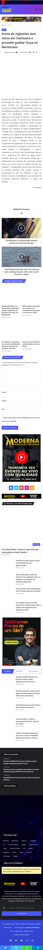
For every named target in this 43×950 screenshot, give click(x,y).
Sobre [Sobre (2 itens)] (21, 852)
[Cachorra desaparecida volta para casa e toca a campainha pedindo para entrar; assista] (8, 738)
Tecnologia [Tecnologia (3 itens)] (6, 856)
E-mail (4, 401)
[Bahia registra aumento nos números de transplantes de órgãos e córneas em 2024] (31, 294)
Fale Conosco (28, 931)
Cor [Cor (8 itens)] (4, 844)
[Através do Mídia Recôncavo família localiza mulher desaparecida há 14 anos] (8, 682)
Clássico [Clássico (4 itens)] (24, 841)
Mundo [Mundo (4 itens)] (30, 848)
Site (3, 409)
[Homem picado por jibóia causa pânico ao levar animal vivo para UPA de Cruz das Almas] (8, 696)
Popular (7, 671)
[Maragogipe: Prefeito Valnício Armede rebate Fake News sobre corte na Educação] (8, 809)
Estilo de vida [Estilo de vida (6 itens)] (33, 844)
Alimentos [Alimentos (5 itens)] (15, 841)
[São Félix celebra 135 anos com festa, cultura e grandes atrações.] (35, 823)
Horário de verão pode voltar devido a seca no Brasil (31, 344)
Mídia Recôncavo (10, 52)
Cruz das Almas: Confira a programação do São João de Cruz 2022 (27, 721)
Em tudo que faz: (27, 927)
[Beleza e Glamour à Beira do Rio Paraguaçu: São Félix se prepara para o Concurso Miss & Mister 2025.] (8, 796)
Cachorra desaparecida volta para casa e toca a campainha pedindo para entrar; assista (27, 735)
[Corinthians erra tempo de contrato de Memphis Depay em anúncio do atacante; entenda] (11, 330)
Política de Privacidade (21, 935)
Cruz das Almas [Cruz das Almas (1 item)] (13, 844)
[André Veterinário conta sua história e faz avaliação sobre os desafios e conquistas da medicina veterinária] (8, 580)
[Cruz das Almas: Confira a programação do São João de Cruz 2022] (8, 724)
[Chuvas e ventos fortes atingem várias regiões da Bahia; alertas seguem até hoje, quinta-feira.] (21, 823)
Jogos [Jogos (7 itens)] (5, 848)
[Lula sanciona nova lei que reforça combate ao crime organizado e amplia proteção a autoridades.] (21, 796)
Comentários (33, 671)
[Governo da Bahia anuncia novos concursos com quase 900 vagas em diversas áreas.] (35, 796)
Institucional (19, 931)
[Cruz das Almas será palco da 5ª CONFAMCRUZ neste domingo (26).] (8, 823)
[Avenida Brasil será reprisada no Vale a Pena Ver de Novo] (8, 710)
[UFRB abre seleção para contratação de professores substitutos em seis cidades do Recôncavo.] (35, 809)
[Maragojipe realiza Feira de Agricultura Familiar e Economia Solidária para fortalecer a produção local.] (21, 809)
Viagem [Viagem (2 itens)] (15, 856)
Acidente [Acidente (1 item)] (6, 841)
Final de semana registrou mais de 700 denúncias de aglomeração (28, 563)
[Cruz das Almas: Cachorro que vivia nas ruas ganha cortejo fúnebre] (21, 527)
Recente (19, 671)
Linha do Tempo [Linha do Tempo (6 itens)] (15, 848)
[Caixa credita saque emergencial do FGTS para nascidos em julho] (8, 594)
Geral (10, 25)
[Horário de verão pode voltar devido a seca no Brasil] (31, 330)
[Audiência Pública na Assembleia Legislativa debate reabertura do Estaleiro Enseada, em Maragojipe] (11, 294)
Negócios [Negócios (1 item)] (6, 852)
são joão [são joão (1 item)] (29, 852)
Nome (4, 392)
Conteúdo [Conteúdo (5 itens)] (33, 841)
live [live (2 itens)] (24, 848)
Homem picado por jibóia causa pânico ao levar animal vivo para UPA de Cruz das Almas (28, 693)
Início (4, 25)
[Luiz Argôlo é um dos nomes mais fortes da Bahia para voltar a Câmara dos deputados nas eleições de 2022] (8, 608)
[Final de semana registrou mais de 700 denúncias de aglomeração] (8, 565)
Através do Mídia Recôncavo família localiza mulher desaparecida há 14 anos (26, 679)
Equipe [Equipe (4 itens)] (24, 844)
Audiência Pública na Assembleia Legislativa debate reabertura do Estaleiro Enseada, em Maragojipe (10, 310)
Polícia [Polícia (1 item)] (14, 852)
